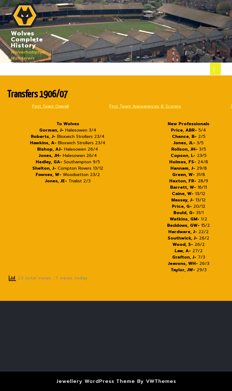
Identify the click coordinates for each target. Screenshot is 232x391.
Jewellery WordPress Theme (95, 381)
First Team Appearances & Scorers (145, 106)
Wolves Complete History (27, 39)
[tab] (215, 69)
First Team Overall (50, 106)
